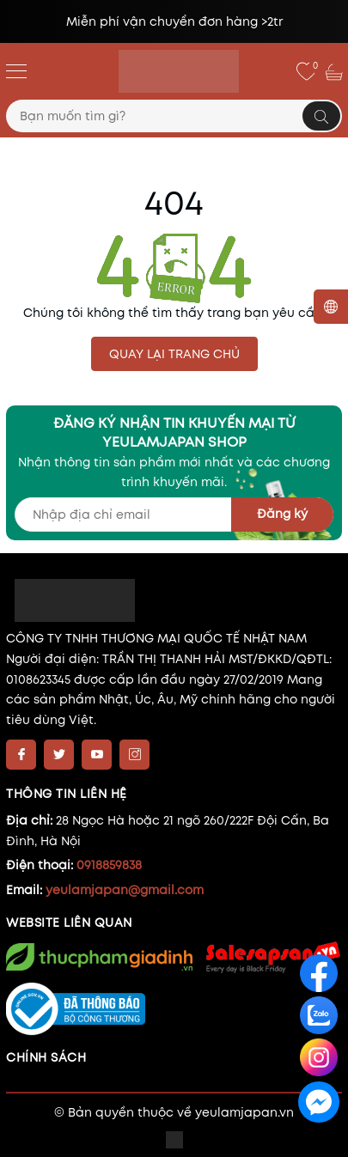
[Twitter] (59, 755)
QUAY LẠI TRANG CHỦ (174, 353)
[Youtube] (97, 755)
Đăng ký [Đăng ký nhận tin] (282, 513)
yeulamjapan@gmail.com (125, 889)
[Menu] (16, 70)
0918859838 (109, 865)
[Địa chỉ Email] (174, 514)
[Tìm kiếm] (321, 116)
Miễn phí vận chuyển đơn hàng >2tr (174, 21)
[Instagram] (134, 755)
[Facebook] (21, 755)
